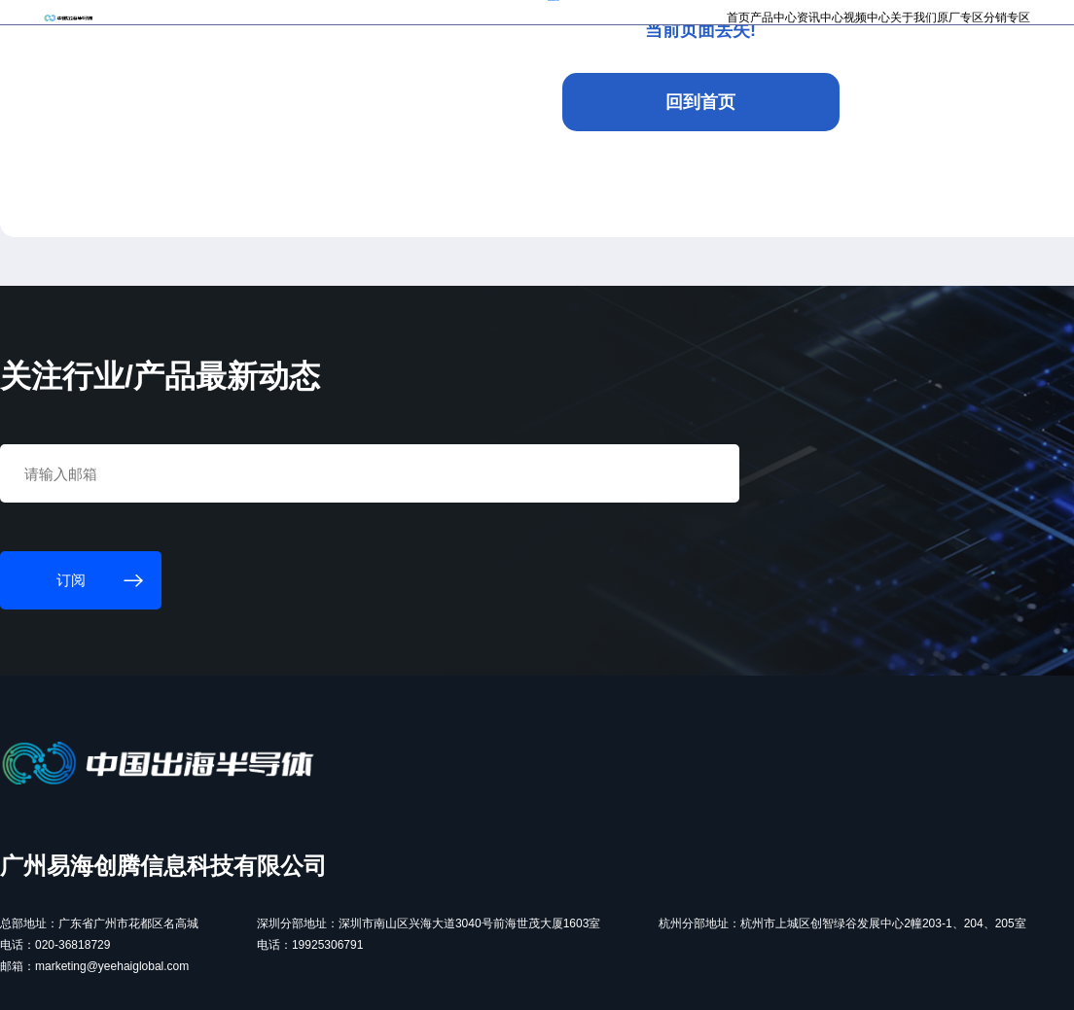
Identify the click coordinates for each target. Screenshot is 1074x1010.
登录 (891, 22)
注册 (927, 22)
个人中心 (841, 22)
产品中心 (578, 74)
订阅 (318, 23)
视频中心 (710, 74)
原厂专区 (841, 74)
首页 (524, 74)
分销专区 (906, 74)
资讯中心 (644, 74)
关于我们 (775, 74)
